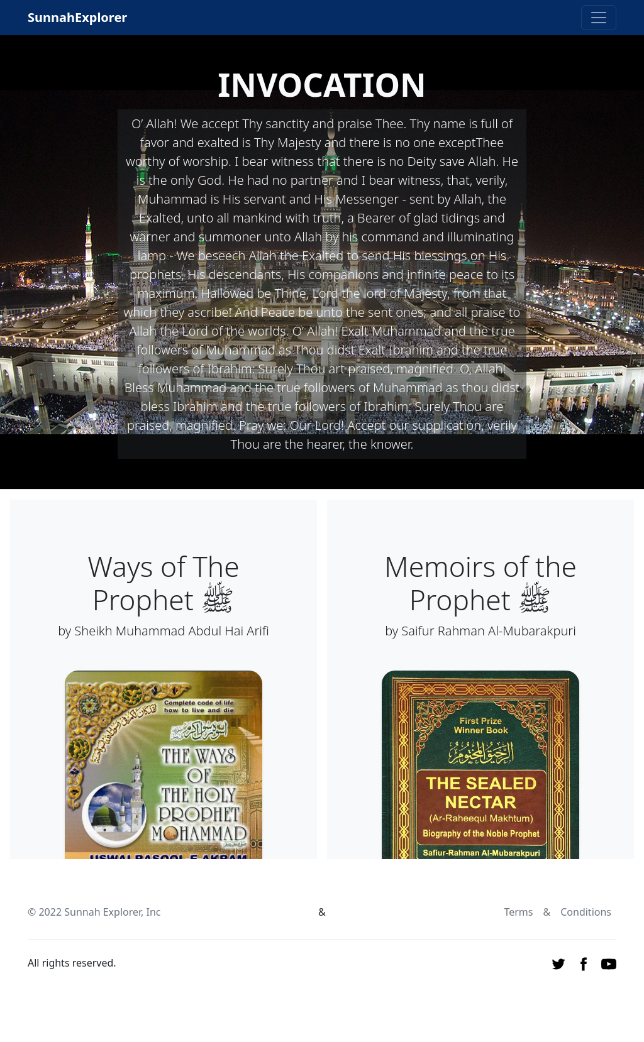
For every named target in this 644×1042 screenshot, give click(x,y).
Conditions (585, 912)
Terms (518, 912)
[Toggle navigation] (598, 17)
